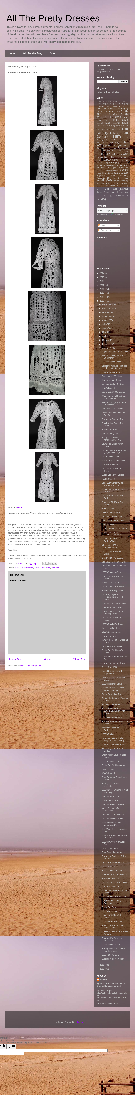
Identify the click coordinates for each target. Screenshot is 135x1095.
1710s (99, 101)
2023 (102, 277)
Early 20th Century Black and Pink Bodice (113, 484)
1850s (111, 111)
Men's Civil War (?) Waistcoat (110, 809)
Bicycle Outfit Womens (112, 848)
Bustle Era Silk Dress (111, 878)
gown (108, 160)
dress (36, 568)
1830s (121, 108)
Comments (104, 230)
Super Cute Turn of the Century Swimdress (112, 533)
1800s (121, 106)
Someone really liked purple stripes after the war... (114, 367)
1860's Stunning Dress (112, 761)
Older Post (79, 659)
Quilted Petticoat (109, 769)
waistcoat (110, 192)
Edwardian (45, 568)
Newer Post (15, 659)
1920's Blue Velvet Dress (113, 520)
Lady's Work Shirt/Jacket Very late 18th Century (113, 739)
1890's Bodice (108, 524)
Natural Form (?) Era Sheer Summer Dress (114, 403)
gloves (99, 160)
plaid (121, 173)
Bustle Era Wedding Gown (113, 765)
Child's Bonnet (108, 388)
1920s (116, 123)
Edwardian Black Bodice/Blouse (109, 539)
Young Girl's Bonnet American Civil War (111, 438)
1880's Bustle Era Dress (112, 624)
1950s (117, 126)
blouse (110, 142)
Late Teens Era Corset (112, 646)
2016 (102, 289)
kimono (122, 163)
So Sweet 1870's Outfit (112, 921)
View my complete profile (108, 1003)
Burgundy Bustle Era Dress (114, 603)
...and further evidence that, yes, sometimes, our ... (114, 451)
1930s (99, 126)
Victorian (110, 189)
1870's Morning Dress (111, 886)
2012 (102, 965)
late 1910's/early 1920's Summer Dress (112, 356)
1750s (123, 101)
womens (55, 568)
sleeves (116, 181)
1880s (124, 114)
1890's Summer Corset (112, 572)
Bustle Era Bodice (110, 800)
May (104, 332)
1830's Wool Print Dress (112, 818)
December (107, 304)
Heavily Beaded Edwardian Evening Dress (114, 612)
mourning (101, 167)
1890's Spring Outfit (110, 433)
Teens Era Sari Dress (111, 628)
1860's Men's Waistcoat (112, 408)
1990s (113, 129)
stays (107, 183)
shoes (125, 178)
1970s (103, 129)
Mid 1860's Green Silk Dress (114, 562)
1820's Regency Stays (112, 684)
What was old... (109, 508)
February (106, 344)
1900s (116, 120)
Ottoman (108, 170)
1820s (110, 108)
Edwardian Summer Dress (113, 419)
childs (125, 145)
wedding (124, 192)
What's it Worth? (109, 773)
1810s (99, 108)
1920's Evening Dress (111, 632)
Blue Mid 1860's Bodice (112, 558)
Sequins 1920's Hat (110, 582)
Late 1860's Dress (110, 866)
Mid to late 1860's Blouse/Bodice (110, 546)
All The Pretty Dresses (53, 18)
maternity (110, 165)
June (104, 328)
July (104, 324)
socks (99, 183)
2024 (102, 273)
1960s (125, 126)
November (107, 308)
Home (11, 53)
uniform (122, 186)
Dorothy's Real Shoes (111, 380)
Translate (115, 214)
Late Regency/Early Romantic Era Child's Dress (112, 597)
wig (105, 196)
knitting (99, 165)
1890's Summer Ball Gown (114, 897)
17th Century (111, 106)
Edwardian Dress (109, 429)
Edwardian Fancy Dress (112, 590)
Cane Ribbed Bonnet (111, 512)
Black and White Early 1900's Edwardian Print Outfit (113, 711)
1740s (114, 101)
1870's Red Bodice (110, 796)
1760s (99, 104)
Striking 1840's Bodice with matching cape (114, 949)
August (105, 320)
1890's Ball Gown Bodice (113, 862)
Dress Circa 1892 (109, 667)
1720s (106, 101)
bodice (124, 142)
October (106, 312)
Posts (102, 225)
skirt (103, 180)
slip (123, 181)
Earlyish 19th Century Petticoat (111, 901)
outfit (119, 170)
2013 (102, 301)
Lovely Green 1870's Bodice (114, 528)
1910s (18, 568)
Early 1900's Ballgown (112, 372)
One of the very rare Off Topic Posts (112, 672)
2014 (102, 297)
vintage (99, 192)
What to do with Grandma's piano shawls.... (114, 397)
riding (113, 175)
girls (120, 157)
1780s (120, 104)
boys (105, 146)
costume (106, 151)
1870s (107, 114)
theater (99, 186)
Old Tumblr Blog (32, 53)
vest (98, 189)
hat (126, 160)
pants (99, 173)
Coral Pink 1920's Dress (112, 607)
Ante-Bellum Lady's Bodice (114, 744)
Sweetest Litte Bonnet (111, 704)
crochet (120, 151)
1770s (109, 104)
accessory (111, 140)
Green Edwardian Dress (112, 694)
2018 (102, 281)
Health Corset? (108, 479)
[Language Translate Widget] (112, 210)
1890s (108, 117)
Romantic (101, 178)
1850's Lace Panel (110, 911)
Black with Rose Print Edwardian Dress (111, 823)
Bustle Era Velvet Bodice (113, 475)
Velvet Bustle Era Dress (112, 944)
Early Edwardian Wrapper (113, 852)
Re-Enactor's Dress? (111, 457)
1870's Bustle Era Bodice (113, 804)
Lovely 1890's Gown (111, 955)
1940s (109, 126)
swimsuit (119, 183)
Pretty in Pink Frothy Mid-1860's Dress (113, 926)
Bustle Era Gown (109, 907)
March (105, 340)
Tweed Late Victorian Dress (114, 874)
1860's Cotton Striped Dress (114, 882)
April (104, 336)
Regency (101, 175)
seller (19, 507)
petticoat (109, 173)
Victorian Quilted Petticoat (113, 384)
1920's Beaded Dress (111, 362)
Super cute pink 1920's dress (115, 351)
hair (120, 160)
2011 (102, 969)
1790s (99, 106)
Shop (53, 53)
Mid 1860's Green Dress (113, 814)
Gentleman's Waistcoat (112, 376)
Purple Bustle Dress (111, 464)
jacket (111, 163)
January (106, 348)
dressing (120, 154)
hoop (103, 163)
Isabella (103, 979)
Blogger (79, 1022)
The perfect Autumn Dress (113, 460)
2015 (102, 293)
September (107, 316)
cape (115, 145)
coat (114, 148)
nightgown (116, 168)
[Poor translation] (11, 1046)
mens (121, 165)
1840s (99, 111)
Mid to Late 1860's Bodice (113, 392)
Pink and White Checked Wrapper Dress (113, 689)
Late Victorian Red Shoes (113, 586)
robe (121, 175)
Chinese (104, 148)
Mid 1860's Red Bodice (112, 516)
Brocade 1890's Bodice (112, 870)
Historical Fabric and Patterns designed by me (110, 70)
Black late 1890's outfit (112, 717)
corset (125, 148)
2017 (102, 285)
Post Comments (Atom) (31, 666)
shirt (114, 178)
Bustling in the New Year (113, 959)
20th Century (27, 568)
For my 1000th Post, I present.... (111, 784)
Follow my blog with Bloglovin (110, 92)
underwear (110, 186)
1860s (124, 111)
